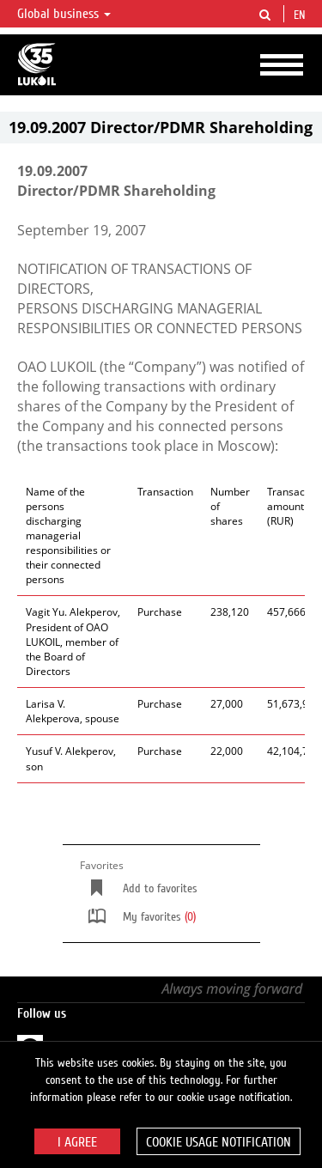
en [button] (301, 15)
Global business (64, 13)
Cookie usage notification (218, 1142)
